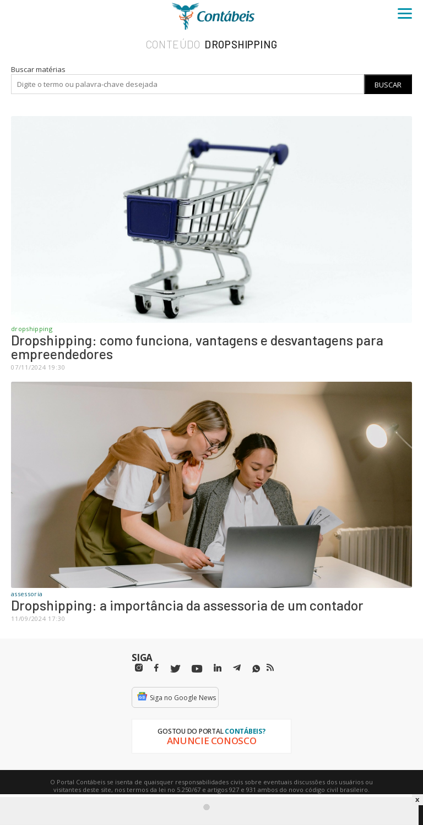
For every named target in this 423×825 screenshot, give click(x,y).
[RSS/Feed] (270, 668)
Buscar (388, 85)
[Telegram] (237, 669)
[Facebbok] (156, 668)
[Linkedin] (217, 668)
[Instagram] (139, 668)
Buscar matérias (38, 69)
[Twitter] (175, 669)
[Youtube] (196, 669)
